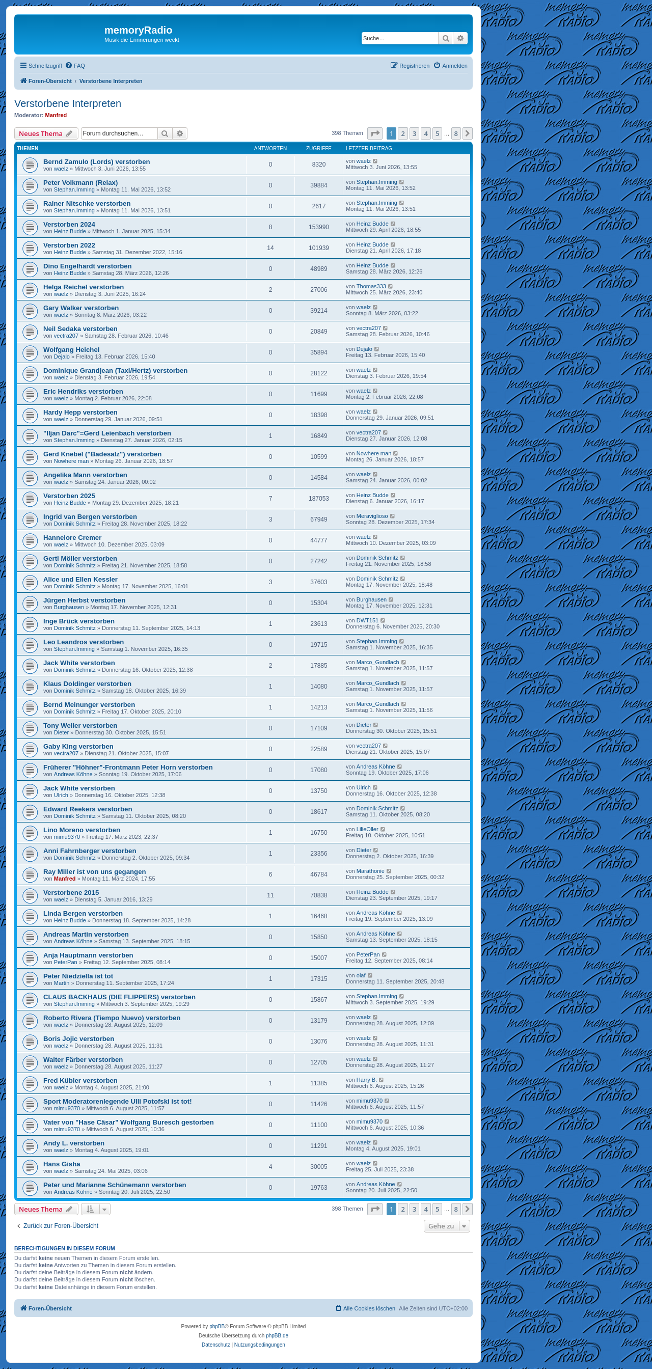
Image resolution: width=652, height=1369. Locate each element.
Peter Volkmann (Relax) (80, 182)
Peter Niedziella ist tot (78, 976)
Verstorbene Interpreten (67, 103)
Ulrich (61, 795)
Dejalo (62, 356)
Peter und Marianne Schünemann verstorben (114, 1185)
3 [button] (414, 133)
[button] (375, 133)
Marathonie (371, 871)
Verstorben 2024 (69, 224)
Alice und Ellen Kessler (80, 579)
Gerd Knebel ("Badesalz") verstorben (102, 454)
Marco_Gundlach (378, 662)
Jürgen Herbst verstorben (84, 600)
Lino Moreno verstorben (81, 830)
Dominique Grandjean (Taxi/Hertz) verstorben (115, 370)
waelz (61, 169)
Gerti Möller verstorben (80, 558)
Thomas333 (371, 286)
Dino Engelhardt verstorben (87, 266)
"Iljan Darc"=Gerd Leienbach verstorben (107, 433)
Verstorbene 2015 (71, 892)
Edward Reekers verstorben (87, 809)
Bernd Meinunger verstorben (89, 704)
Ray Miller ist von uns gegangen (94, 871)
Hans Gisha (61, 1164)
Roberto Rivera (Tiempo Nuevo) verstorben (111, 1018)
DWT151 (367, 620)
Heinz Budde (70, 231)
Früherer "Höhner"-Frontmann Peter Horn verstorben (128, 767)
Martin (62, 983)
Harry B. (367, 1080)
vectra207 (66, 336)
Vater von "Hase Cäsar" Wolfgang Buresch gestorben (128, 1122)
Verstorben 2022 (69, 245)
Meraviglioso (372, 516)
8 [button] (456, 133)
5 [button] (437, 133)
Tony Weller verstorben (80, 725)
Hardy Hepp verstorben (80, 412)
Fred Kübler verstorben (80, 1080)
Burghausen (69, 607)
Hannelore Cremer (72, 537)
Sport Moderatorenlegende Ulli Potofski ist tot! (117, 1101)
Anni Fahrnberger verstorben (89, 851)
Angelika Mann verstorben (85, 475)
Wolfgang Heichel (71, 349)
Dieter (61, 732)
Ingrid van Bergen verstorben (90, 517)
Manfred (56, 115)
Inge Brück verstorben (79, 621)
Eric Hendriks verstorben (83, 391)
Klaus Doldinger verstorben (87, 684)
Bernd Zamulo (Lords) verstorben (96, 162)
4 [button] (425, 133)
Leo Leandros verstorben (83, 642)
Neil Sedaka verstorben (80, 329)
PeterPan (65, 962)
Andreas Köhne (73, 774)
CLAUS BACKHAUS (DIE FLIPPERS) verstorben (119, 997)
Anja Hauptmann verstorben (88, 955)
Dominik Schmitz (75, 524)
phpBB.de (277, 1335)
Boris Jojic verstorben (78, 1039)
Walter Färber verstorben (83, 1059)
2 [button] (402, 133)
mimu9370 (67, 837)
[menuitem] (75, 66)
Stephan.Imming (74, 189)
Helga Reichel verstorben (83, 287)
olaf (361, 975)
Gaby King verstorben (78, 746)
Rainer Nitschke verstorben (87, 203)
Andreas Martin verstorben (86, 934)
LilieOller (367, 829)
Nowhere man (71, 461)
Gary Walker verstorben (81, 308)
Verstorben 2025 (69, 496)
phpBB (217, 1326)
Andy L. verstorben (73, 1143)
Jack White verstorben (79, 663)
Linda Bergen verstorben (83, 913)
